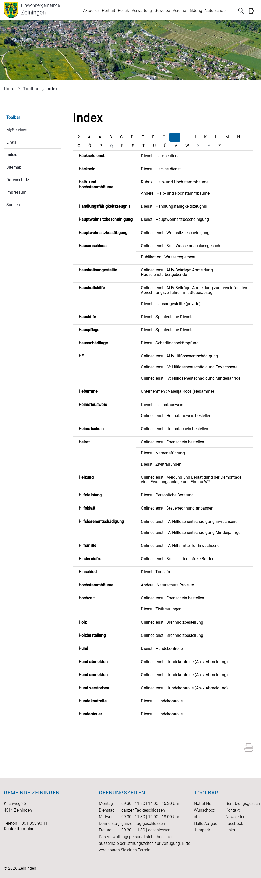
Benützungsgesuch (243, 803)
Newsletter (235, 816)
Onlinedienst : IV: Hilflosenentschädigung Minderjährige (190, 378)
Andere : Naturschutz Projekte (167, 585)
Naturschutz (216, 10)
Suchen (13, 204)
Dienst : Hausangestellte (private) (171, 303)
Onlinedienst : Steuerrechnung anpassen (177, 508)
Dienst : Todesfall (156, 571)
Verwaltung (142, 10)
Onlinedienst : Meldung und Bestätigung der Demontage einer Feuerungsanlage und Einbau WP (191, 479)
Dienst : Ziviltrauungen (161, 464)
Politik (123, 10)
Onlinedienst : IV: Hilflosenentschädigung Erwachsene (189, 367)
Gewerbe (162, 10)
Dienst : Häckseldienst (161, 155)
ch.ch (199, 816)
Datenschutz (17, 179)
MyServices (16, 129)
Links (11, 142)
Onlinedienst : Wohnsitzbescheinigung (175, 232)
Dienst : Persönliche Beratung (167, 495)
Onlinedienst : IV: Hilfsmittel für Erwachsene (180, 545)
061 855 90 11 (35, 823)
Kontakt (233, 810)
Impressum (16, 192)
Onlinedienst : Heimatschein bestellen (174, 428)
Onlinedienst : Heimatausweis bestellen (176, 415)
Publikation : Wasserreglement (168, 257)
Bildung (195, 10)
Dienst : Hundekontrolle (162, 648)
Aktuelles (91, 10)
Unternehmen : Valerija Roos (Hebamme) (177, 391)
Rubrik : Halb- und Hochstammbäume (174, 182)
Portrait (108, 10)
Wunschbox (204, 810)
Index (23, 154)
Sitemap (13, 167)
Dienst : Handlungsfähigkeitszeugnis (174, 206)
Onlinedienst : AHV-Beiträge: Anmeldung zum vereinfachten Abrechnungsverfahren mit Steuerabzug (194, 290)
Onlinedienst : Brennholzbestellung (172, 622)
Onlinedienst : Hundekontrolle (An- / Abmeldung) (184, 661)
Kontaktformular (18, 828)
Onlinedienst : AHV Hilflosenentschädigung (179, 356)
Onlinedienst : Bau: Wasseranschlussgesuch (180, 245)
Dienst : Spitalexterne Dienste (167, 316)
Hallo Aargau (205, 823)
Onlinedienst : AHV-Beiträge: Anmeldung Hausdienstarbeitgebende (177, 272)
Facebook (234, 823)
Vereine (179, 10)
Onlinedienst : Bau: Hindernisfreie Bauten (177, 558)
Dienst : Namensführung (163, 452)
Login (253, 11)
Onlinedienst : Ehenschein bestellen (172, 442)
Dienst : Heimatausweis (162, 404)
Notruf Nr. (202, 803)
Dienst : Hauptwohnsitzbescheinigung (175, 219)
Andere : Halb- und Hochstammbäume (175, 193)
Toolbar (13, 117)
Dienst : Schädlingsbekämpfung (170, 343)
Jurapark (202, 830)
